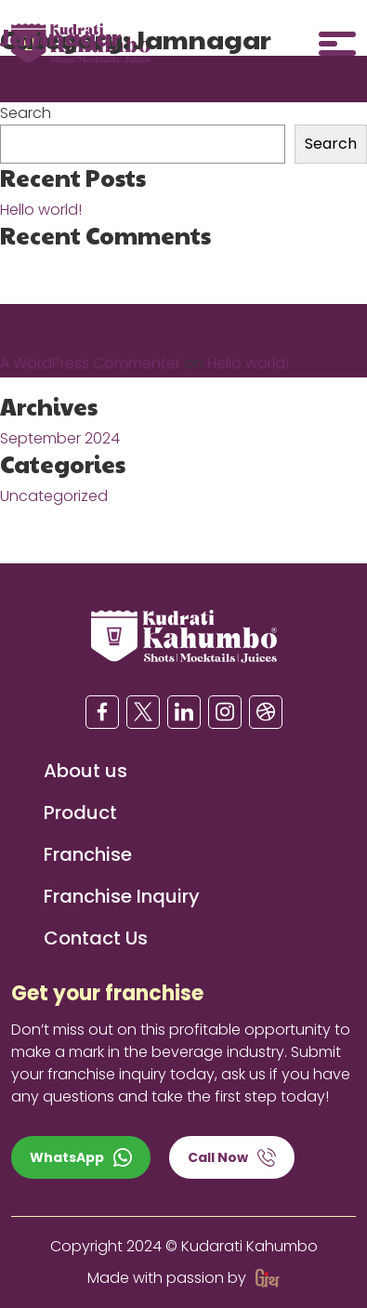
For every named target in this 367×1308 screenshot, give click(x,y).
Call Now (232, 1157)
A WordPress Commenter (90, 363)
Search (25, 113)
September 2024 (60, 438)
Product (80, 812)
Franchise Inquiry (122, 896)
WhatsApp (81, 1157)
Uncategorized (54, 496)
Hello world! (41, 209)
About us (85, 771)
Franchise (88, 854)
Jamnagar (60, 36)
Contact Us (96, 938)
